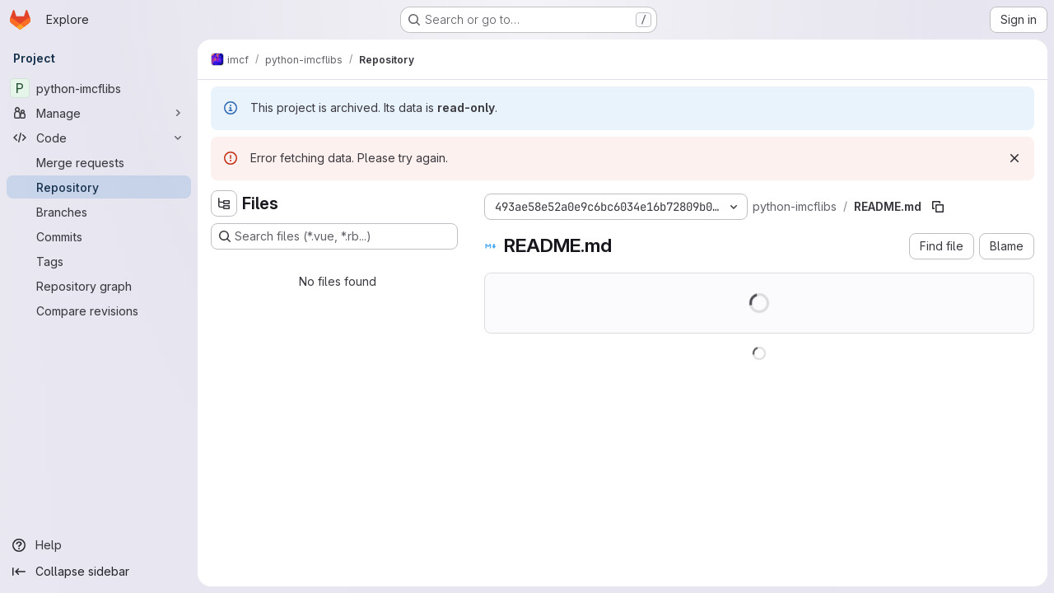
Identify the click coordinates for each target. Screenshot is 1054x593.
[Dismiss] (1014, 158)
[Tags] (99, 261)
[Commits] (99, 236)
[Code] (99, 137)
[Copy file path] (938, 207)
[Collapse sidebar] (99, 571)
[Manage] (99, 112)
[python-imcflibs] (99, 88)
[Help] (99, 545)
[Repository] (99, 186)
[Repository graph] (99, 285)
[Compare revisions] (99, 310)
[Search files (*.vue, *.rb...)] (334, 236)
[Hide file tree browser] (224, 203)
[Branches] (99, 211)
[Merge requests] (99, 162)
